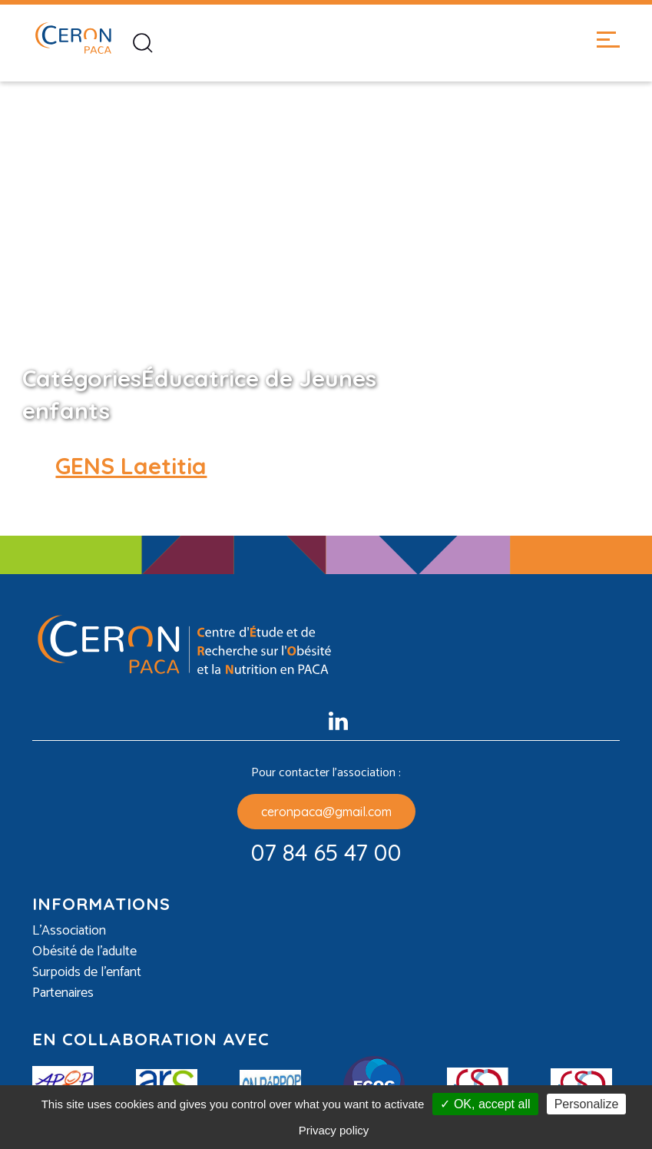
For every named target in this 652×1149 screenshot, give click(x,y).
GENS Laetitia (131, 465)
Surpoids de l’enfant (86, 972)
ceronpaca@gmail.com (326, 811)
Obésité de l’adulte (84, 951)
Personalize (586, 1104)
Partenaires (63, 993)
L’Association (69, 931)
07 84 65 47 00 (326, 852)
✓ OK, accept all (485, 1104)
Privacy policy (334, 1130)
